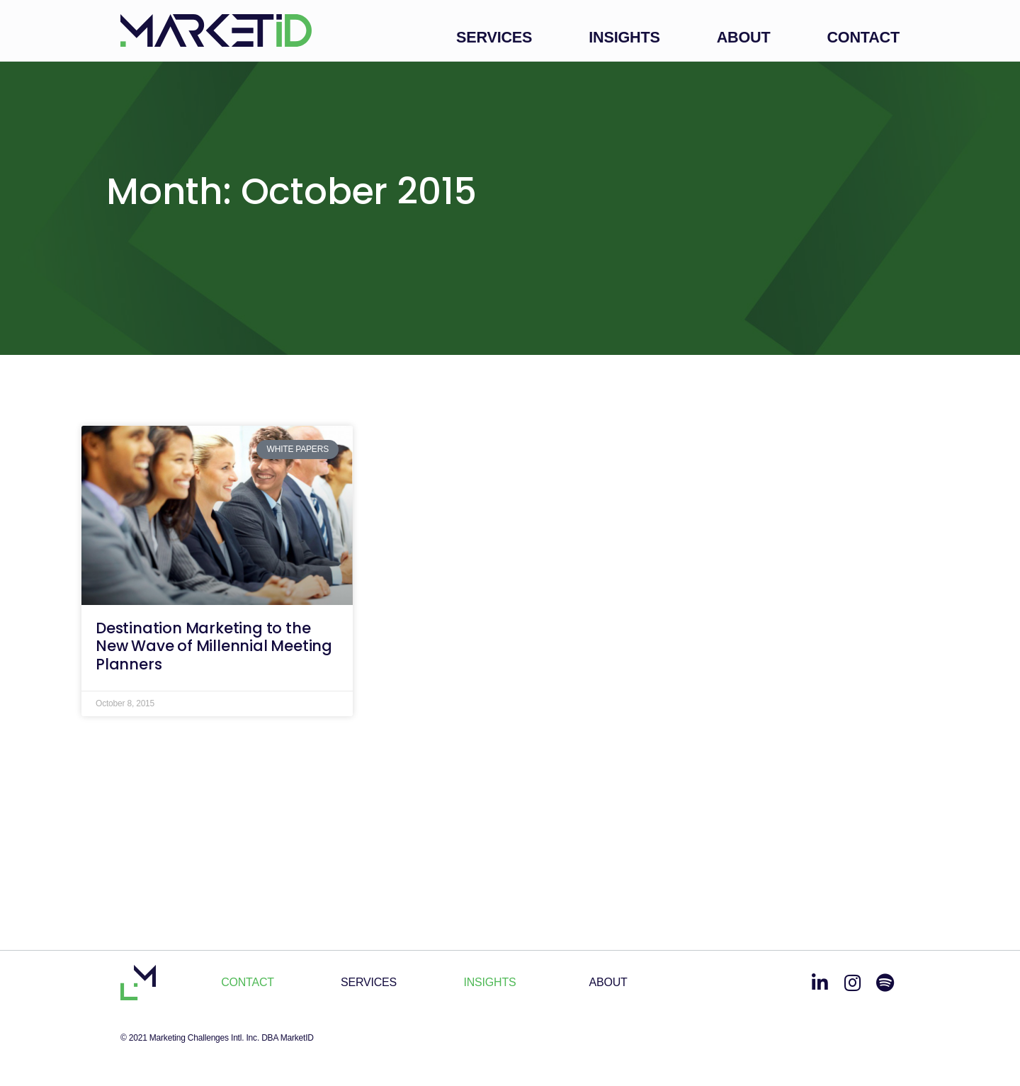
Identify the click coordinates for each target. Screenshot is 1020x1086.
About (744, 37)
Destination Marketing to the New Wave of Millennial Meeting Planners (214, 646)
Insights (624, 37)
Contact (863, 37)
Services (494, 37)
